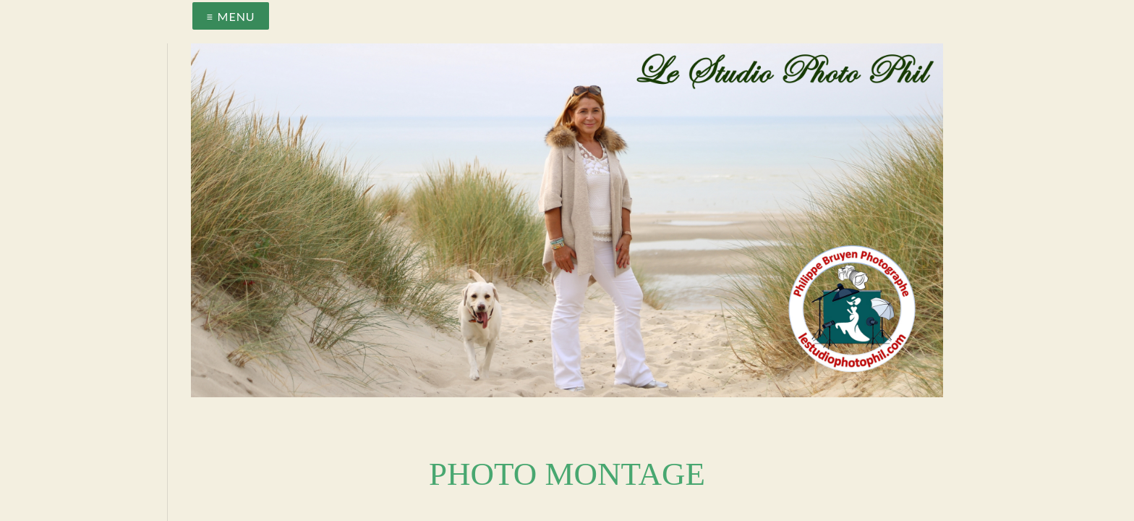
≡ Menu (230, 16)
